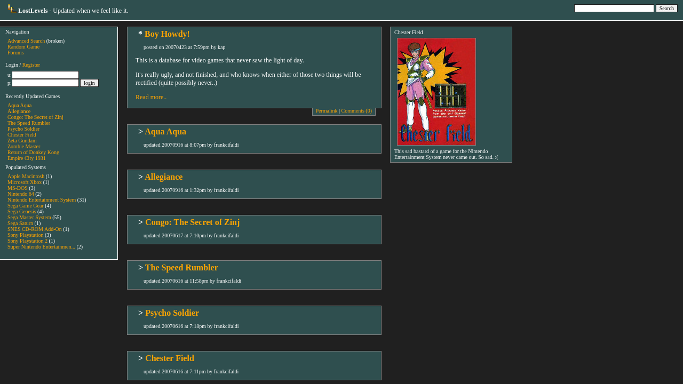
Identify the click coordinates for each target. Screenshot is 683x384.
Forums (15, 52)
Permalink (326, 111)
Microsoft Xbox (24, 182)
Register (31, 65)
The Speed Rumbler (28, 123)
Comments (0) (357, 111)
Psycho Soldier (23, 129)
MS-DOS (17, 188)
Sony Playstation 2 (27, 241)
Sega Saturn (20, 223)
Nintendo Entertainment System (41, 200)
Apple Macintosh (25, 176)
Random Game (23, 47)
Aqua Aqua (19, 105)
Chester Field (21, 135)
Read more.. (151, 97)
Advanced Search (26, 41)
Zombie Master (23, 146)
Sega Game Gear (25, 206)
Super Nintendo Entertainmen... (41, 247)
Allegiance (18, 111)
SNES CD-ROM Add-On (34, 229)
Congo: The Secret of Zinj (35, 117)
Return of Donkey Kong (33, 152)
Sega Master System (29, 217)
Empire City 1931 (26, 158)
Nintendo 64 (20, 194)
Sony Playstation (25, 235)
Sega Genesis (21, 211)
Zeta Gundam (22, 140)
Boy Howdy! (167, 33)
